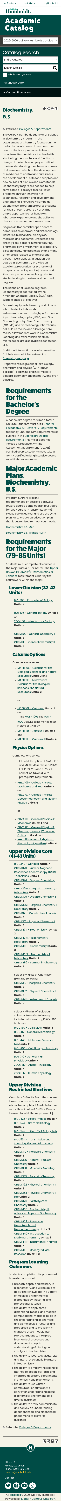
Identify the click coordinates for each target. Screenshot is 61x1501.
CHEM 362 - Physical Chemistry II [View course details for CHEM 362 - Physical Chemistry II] (35, 991)
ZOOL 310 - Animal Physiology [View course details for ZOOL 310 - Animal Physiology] (32, 1065)
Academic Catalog (23, 25)
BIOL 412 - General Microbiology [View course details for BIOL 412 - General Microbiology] (34, 1032)
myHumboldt (51, 3)
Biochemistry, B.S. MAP (20, 527)
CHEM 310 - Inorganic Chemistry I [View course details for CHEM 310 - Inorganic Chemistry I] (35, 983)
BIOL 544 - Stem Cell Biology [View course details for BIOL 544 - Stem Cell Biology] (32, 1123)
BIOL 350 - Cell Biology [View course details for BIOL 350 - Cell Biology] (28, 1028)
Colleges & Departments (35, 129)
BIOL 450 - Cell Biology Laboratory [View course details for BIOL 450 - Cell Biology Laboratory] (36, 1048)
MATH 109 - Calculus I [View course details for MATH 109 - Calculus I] (30, 708)
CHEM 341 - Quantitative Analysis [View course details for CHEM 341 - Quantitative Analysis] (35, 913)
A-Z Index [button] (10, 3)
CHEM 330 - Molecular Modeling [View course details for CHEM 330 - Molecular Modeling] (34, 1168)
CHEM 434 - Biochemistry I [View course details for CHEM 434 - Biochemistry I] (31, 930)
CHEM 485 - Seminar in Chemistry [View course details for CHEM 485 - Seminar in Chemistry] (35, 962)
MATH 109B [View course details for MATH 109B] (31, 717)
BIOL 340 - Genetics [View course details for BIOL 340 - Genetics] (27, 864)
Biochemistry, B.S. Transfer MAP (26, 533)
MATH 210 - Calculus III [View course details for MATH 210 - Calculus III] (31, 739)
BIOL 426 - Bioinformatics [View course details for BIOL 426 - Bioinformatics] (30, 1119)
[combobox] (30, 40)
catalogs (15, 1495)
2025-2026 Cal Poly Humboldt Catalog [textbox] (28, 40)
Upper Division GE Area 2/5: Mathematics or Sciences (32, 572)
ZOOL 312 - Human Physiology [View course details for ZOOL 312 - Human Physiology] (32, 1073)
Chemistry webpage (16, 358)
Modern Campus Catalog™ (38, 1499)
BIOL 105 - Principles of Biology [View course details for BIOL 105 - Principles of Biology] (33, 600)
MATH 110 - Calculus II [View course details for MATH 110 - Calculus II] (30, 731)
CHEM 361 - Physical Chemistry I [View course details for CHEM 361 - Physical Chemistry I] (34, 921)
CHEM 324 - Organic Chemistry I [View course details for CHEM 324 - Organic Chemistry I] (34, 880)
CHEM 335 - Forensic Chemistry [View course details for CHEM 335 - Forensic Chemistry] (34, 1176)
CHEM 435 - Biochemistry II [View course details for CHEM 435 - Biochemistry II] (31, 946)
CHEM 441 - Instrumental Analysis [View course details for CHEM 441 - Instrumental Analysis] (35, 999)
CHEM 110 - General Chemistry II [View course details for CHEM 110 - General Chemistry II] (34, 642)
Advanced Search (14, 83)
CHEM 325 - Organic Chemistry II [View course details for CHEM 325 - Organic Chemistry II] (35, 897)
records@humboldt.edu (18, 1472)
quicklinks (31, 3)
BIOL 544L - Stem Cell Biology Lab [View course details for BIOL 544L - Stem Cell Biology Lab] (35, 1131)
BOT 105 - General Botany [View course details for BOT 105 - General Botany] (30, 613)
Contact (9, 1478)
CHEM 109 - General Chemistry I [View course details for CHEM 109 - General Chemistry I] (34, 634)
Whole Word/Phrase (19, 75)
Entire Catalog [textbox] (13, 60)
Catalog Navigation (18, 92)
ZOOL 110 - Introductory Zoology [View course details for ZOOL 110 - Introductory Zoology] (34, 621)
